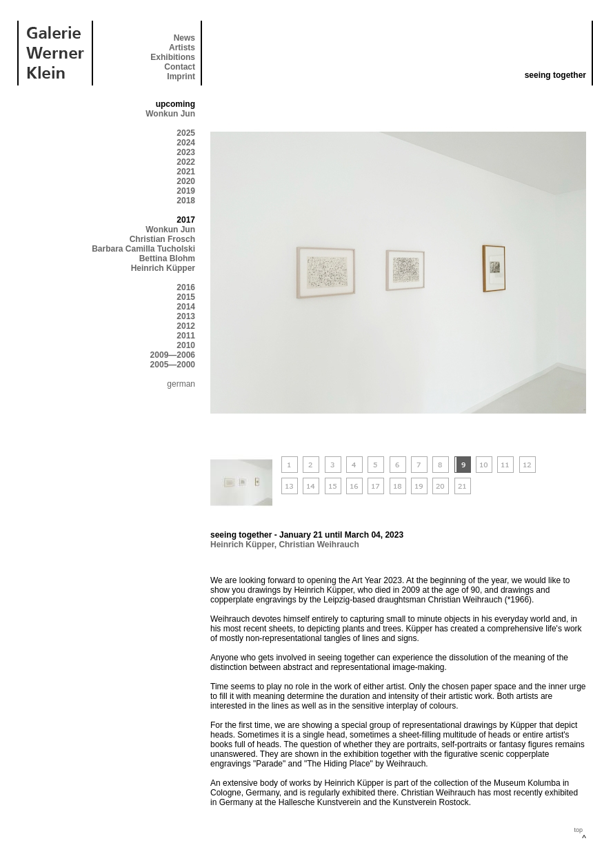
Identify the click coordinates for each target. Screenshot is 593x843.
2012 (186, 326)
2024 (186, 143)
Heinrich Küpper (163, 268)
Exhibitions (172, 57)
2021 (186, 171)
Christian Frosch (162, 239)
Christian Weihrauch (319, 544)
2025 (186, 133)
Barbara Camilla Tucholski (143, 249)
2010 (186, 345)
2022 (186, 162)
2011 (186, 336)
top (578, 829)
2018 (186, 200)
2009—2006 (172, 355)
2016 (186, 287)
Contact (179, 67)
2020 (186, 181)
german (181, 384)
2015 (186, 297)
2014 (186, 307)
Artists (182, 47)
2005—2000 (172, 364)
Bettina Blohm (167, 258)
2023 (186, 152)
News (184, 38)
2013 (186, 316)
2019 (186, 191)
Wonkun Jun (170, 114)
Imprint (181, 76)
